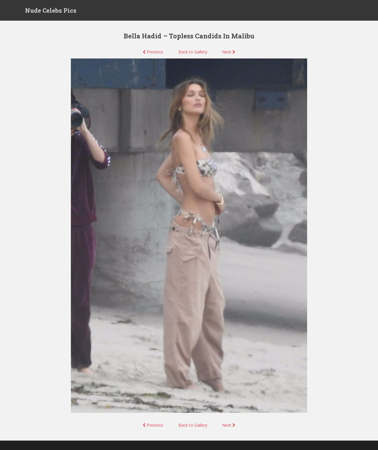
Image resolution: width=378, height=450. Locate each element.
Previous (153, 52)
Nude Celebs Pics (50, 10)
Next (228, 52)
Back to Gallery (192, 52)
